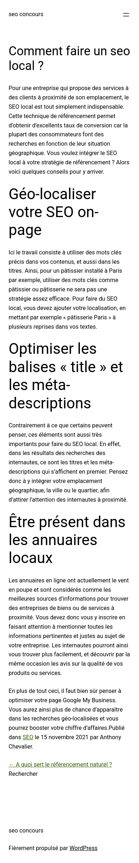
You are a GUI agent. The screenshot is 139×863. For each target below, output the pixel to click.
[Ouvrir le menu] (126, 14)
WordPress (83, 848)
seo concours (26, 14)
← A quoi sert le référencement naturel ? (60, 764)
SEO (28, 737)
